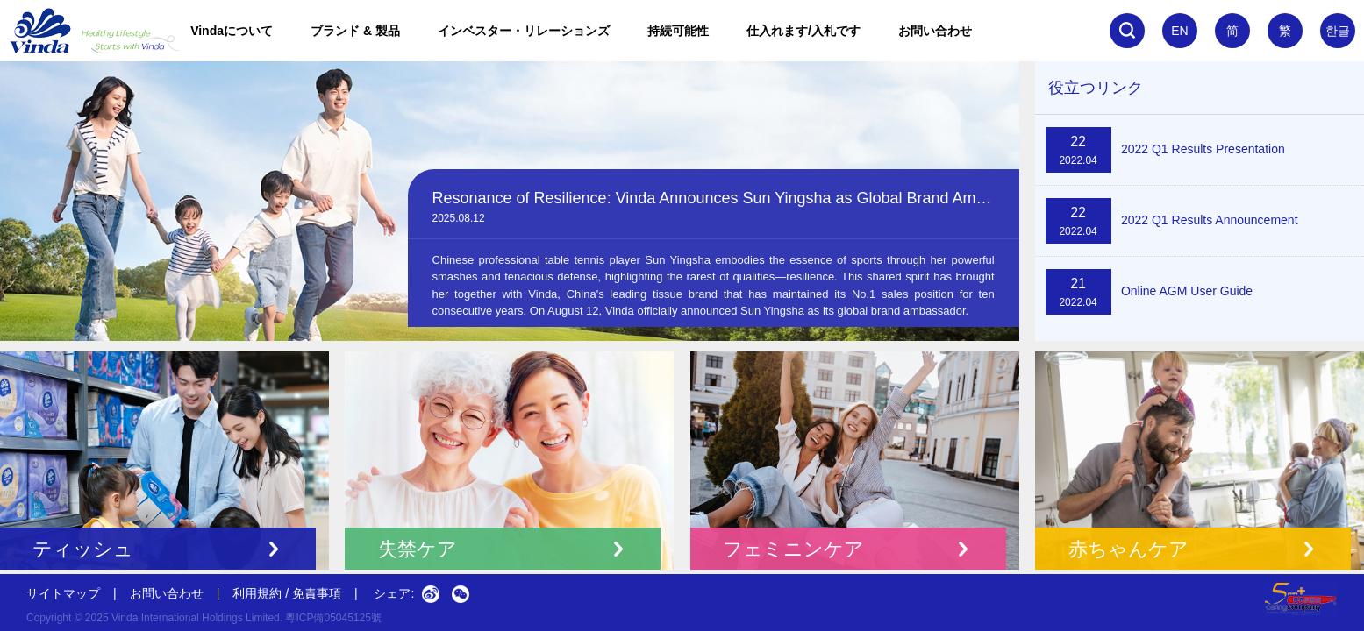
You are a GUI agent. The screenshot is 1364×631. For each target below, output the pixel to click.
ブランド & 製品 (355, 31)
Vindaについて (231, 31)
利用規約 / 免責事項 (286, 593)
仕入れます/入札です (803, 31)
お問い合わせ (935, 31)
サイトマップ (63, 593)
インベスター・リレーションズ (524, 31)
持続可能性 (678, 31)
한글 (1337, 31)
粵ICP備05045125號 (333, 618)
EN (1179, 31)
